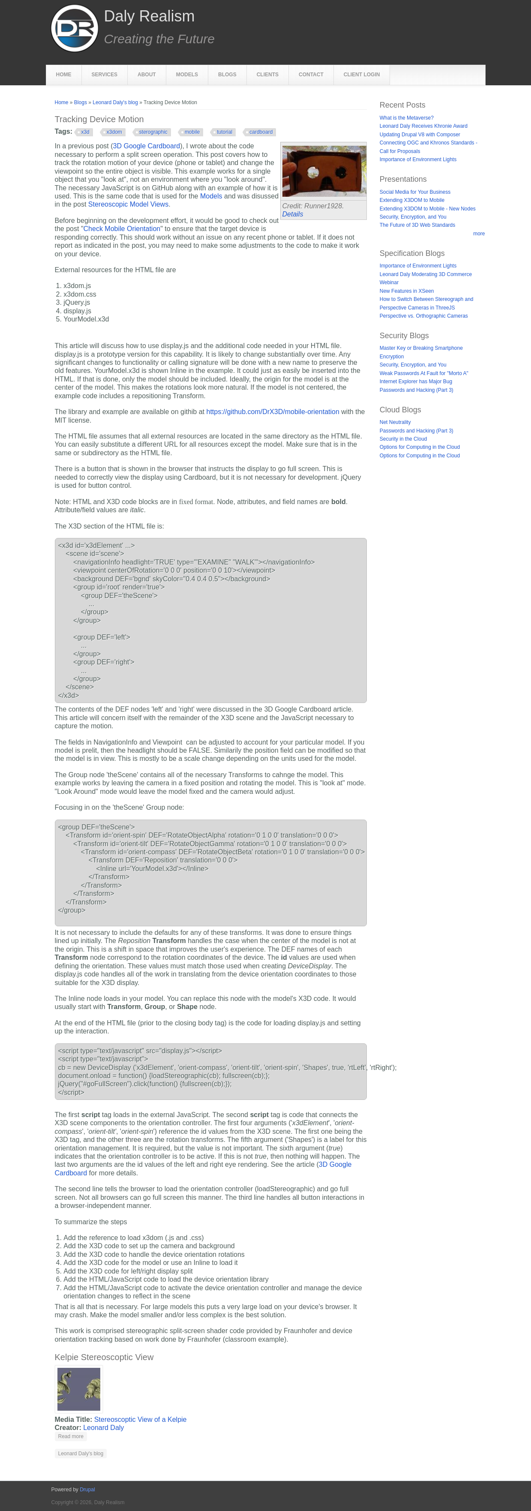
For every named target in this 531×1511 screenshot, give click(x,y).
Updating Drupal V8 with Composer (420, 135)
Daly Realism (149, 16)
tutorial (224, 132)
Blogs (227, 75)
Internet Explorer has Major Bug (416, 382)
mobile (192, 132)
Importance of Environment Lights (418, 159)
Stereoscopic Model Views (128, 204)
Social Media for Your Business (415, 192)
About (147, 75)
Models (187, 75)
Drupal (87, 1490)
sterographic (153, 132)
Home (64, 75)
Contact (311, 75)
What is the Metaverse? (407, 118)
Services (104, 75)
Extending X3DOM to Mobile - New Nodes (428, 209)
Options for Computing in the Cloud (420, 447)
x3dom (114, 132)
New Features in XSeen (407, 291)
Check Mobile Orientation (122, 228)
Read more (72, 1435)
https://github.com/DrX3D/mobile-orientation (272, 411)
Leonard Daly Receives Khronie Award (424, 126)
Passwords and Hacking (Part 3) (416, 390)
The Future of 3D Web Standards (418, 225)
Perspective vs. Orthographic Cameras (424, 316)
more (479, 234)
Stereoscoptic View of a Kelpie (140, 1419)
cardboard (261, 132)
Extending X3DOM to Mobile (412, 200)
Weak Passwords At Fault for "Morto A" (424, 373)
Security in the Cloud (403, 439)
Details (292, 214)
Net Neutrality (395, 422)
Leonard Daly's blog (115, 102)
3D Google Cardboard (146, 146)
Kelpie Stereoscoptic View (104, 1357)
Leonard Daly (103, 1427)
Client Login (362, 75)
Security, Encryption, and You (413, 217)
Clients (268, 75)
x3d (85, 132)
